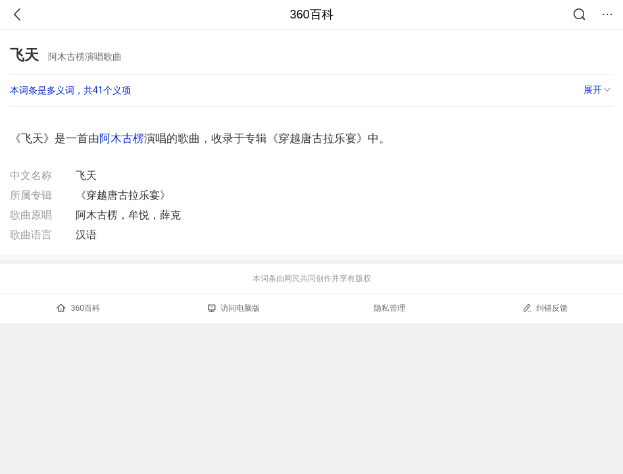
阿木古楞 (121, 138)
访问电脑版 (234, 308)
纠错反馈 (545, 308)
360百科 (311, 14)
